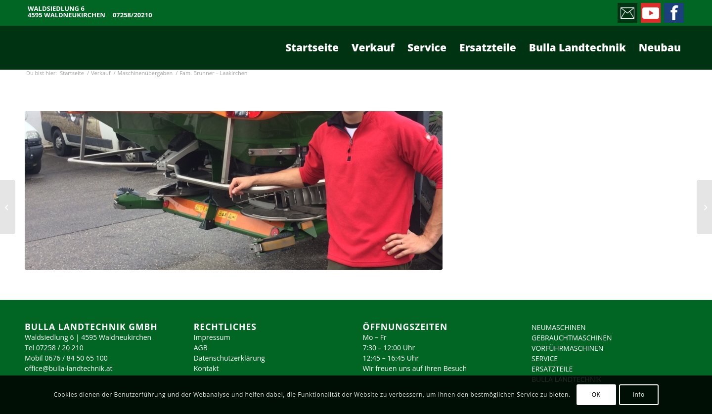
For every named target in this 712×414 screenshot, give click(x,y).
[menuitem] (312, 47)
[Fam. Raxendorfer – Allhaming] (704, 207)
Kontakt (206, 368)
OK (596, 394)
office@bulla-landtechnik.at (69, 368)
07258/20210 (132, 15)
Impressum (212, 337)
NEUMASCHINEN (559, 327)
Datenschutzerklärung (229, 358)
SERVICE (545, 358)
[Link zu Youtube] (650, 10)
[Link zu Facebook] (673, 10)
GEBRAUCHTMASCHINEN (572, 337)
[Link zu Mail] (627, 10)
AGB (201, 347)
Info (638, 394)
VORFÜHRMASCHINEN (567, 348)
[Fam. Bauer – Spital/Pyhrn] (7, 207)
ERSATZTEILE (552, 368)
